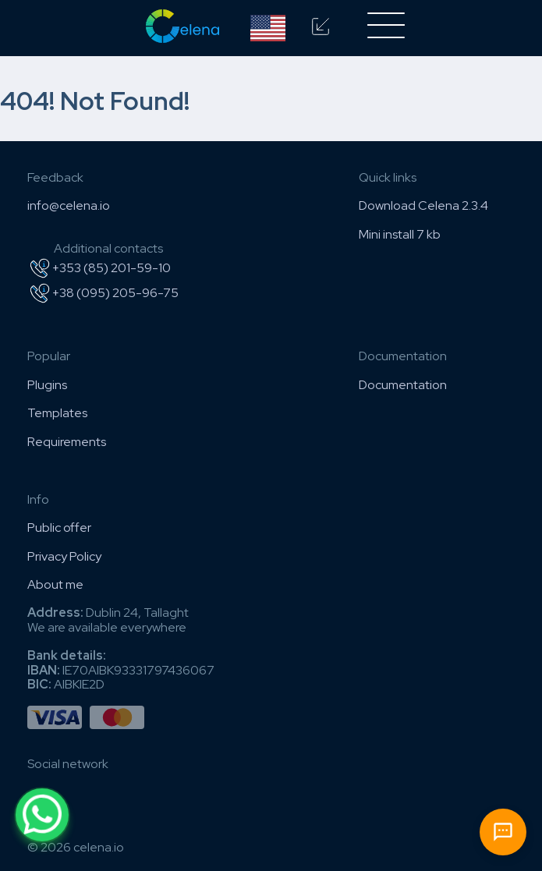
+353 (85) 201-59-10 (99, 268)
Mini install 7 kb (400, 234)
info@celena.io (68, 205)
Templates (57, 413)
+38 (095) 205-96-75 (103, 293)
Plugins (47, 385)
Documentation (403, 385)
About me (55, 584)
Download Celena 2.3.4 (423, 205)
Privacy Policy (64, 556)
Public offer (59, 527)
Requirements (66, 442)
